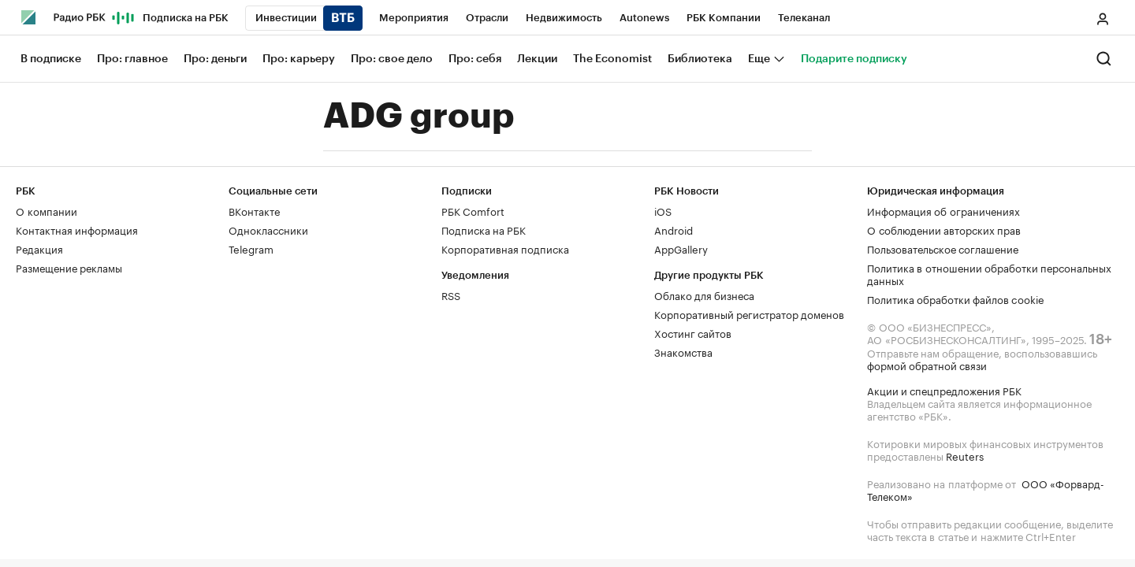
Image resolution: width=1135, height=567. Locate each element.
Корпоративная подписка (505, 248)
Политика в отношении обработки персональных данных (989, 273)
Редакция (39, 248)
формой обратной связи (927, 364)
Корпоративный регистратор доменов (749, 313)
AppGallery (681, 248)
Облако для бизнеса (704, 294)
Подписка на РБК (483, 229)
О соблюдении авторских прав (944, 229)
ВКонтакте (254, 210)
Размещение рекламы (69, 267)
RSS (450, 294)
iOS (663, 210)
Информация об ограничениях (943, 210)
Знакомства (683, 351)
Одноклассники (268, 229)
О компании (46, 210)
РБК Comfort (472, 210)
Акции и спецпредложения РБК (944, 390)
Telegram (251, 248)
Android (673, 229)
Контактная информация (77, 229)
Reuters (965, 455)
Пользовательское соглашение (942, 248)
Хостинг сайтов (692, 332)
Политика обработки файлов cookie (955, 298)
